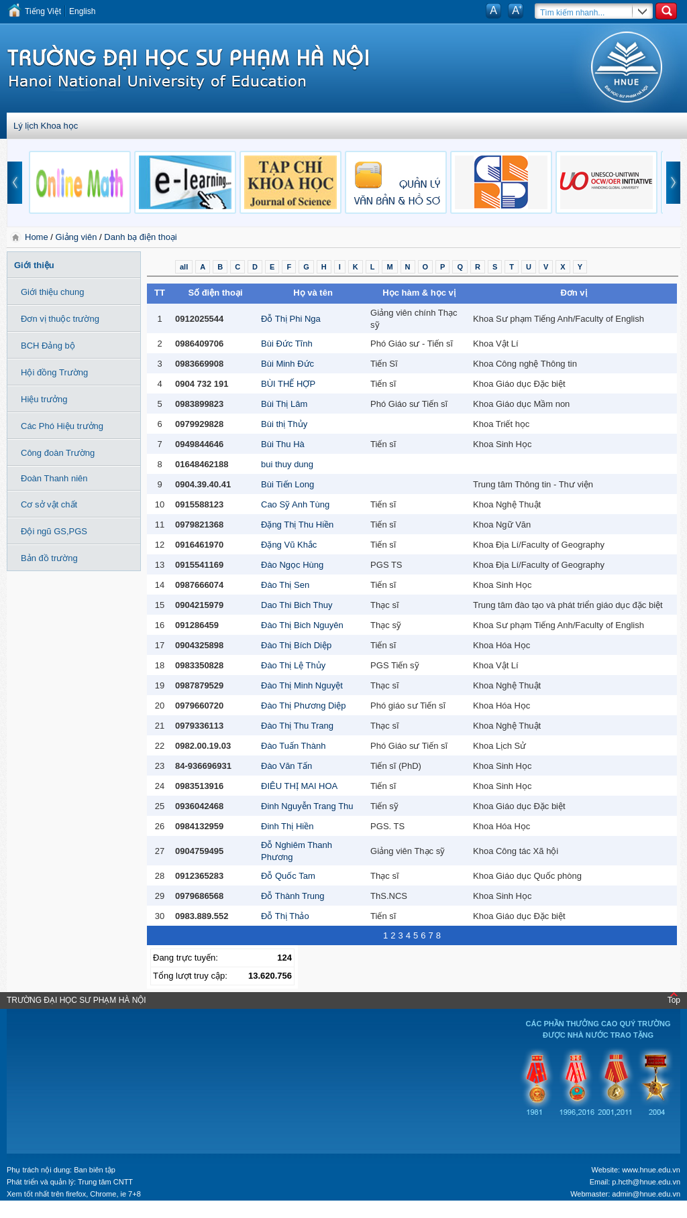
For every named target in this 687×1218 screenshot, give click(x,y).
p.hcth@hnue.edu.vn (646, 1182)
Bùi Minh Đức (287, 364)
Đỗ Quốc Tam (288, 876)
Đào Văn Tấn (286, 766)
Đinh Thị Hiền (287, 826)
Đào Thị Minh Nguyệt (302, 685)
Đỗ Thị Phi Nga (291, 319)
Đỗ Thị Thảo (285, 916)
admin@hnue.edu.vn (646, 1194)
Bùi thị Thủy (284, 424)
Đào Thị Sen (285, 585)
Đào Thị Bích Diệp (296, 645)
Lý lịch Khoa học (45, 126)
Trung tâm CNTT (105, 1182)
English (82, 11)
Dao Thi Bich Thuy (296, 605)
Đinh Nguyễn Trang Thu (307, 806)
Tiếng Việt (43, 11)
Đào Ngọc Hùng (292, 565)
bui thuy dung (287, 464)
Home (37, 237)
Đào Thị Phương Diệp (303, 706)
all (184, 267)
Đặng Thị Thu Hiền (297, 525)
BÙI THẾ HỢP (288, 384)
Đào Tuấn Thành (293, 746)
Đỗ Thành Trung (292, 896)
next (673, 183)
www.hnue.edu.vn (651, 1170)
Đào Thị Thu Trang (297, 726)
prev (14, 183)
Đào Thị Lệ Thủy (293, 665)
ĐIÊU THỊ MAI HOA (299, 786)
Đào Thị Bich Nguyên (302, 625)
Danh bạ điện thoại (140, 237)
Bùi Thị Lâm (284, 404)
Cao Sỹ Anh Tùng (295, 504)
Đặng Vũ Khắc (289, 545)
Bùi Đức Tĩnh (287, 344)
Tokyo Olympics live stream (48, 1213)
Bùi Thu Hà (283, 444)
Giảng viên (76, 237)
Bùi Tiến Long (287, 484)
